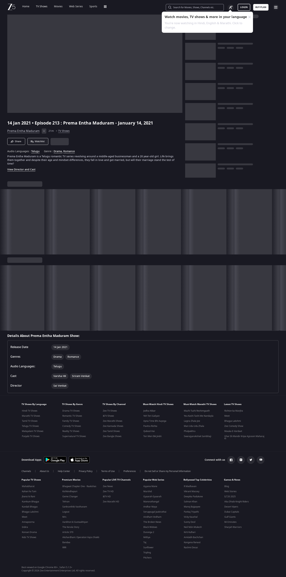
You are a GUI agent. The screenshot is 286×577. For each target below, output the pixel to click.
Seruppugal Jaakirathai (154, 511)
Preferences (129, 471)
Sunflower (148, 547)
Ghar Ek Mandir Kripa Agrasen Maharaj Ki (244, 437)
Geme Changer (70, 496)
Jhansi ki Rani (28, 496)
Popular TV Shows (31, 480)
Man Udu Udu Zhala (194, 426)
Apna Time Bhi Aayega (154, 421)
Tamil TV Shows (30, 421)
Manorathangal (151, 501)
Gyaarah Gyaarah (152, 496)
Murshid (147, 491)
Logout (65, 511)
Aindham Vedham (152, 517)
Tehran (65, 501)
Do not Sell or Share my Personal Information (168, 471)
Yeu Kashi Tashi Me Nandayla (198, 416)
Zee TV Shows (110, 410)
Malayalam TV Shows (32, 431)
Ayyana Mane (150, 486)
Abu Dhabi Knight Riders (236, 501)
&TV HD (107, 496)
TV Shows (41, 6)
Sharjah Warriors (233, 527)
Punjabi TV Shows (31, 436)
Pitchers (147, 557)
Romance (69, 151)
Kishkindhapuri (69, 491)
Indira (25, 527)
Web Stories (230, 491)
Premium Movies (71, 480)
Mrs (64, 517)
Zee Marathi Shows (112, 421)
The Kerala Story (70, 527)
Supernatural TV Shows (74, 436)
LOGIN (244, 7)
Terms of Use (108, 471)
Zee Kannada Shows (113, 426)
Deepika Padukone (193, 496)
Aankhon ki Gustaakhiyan (75, 522)
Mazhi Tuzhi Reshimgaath (197, 410)
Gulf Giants (230, 517)
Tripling (147, 552)
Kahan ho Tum (29, 491)
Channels (26, 471)
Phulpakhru (189, 431)
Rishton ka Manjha (233, 410)
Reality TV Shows (70, 431)
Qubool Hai (149, 431)
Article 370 (67, 532)
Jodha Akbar (149, 410)
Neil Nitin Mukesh (193, 527)
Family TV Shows (70, 421)
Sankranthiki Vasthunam (74, 506)
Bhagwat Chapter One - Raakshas (79, 486)
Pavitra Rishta (150, 426)
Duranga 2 (148, 532)
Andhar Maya (150, 506)
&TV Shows (108, 416)
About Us (44, 471)
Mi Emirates (230, 522)
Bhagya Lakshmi (232, 421)
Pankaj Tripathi (191, 511)
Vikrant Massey (191, 491)
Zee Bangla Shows (112, 436)
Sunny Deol (189, 522)
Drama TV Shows (71, 410)
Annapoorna (28, 522)
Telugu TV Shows (30, 426)
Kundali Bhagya (30, 506)
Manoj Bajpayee (192, 506)
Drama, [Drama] (58, 151)
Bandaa (66, 542)
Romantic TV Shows (72, 416)
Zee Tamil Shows (111, 431)
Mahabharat (28, 486)
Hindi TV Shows (29, 410)
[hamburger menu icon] (276, 7)
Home (25, 6)
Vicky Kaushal (191, 517)
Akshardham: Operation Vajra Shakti (80, 537)
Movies (58, 6)
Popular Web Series (153, 480)
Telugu (35, 151)
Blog (226, 486)
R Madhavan (190, 486)
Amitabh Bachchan (193, 537)
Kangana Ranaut (192, 542)
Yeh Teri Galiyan (151, 416)
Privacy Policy (85, 471)
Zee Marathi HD (111, 501)
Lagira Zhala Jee (192, 421)
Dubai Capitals (231, 511)
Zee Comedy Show (233, 426)
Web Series (76, 6)
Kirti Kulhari (190, 532)
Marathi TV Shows (31, 416)
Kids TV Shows (29, 537)
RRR (64, 547)
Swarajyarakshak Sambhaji (197, 436)
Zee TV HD (108, 491)
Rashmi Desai (191, 547)
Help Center (64, 471)
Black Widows (150, 527)
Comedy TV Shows (71, 426)
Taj (144, 542)
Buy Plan (260, 7)
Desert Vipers (231, 506)
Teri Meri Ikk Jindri (152, 436)
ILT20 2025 (230, 496)
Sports (93, 6)
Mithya (146, 537)
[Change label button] (230, 7)
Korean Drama (29, 532)
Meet (227, 416)
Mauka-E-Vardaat (233, 431)
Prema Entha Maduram (23, 131)
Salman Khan (190, 501)
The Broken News (152, 522)
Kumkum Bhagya (30, 501)
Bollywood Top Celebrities (197, 480)
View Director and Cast (21, 169)
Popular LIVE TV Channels (117, 480)
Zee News (108, 486)
